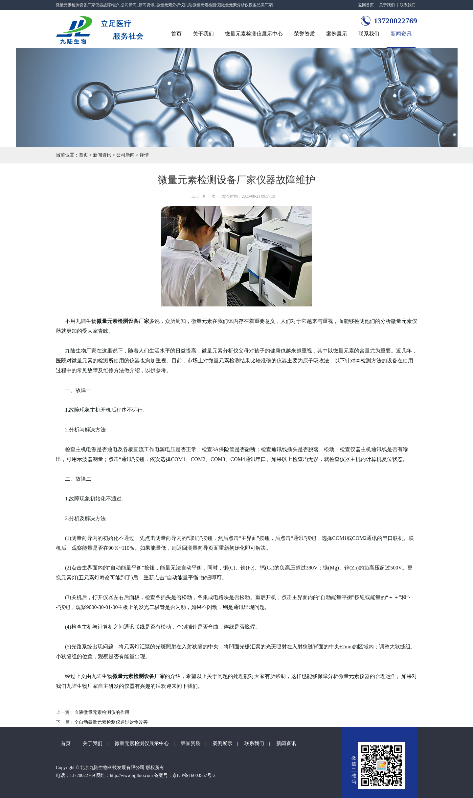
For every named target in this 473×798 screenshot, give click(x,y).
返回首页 (366, 5)
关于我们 (387, 5)
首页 (176, 33)
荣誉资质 (304, 33)
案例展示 (336, 33)
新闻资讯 (401, 33)
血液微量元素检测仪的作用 (101, 712)
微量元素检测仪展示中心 (254, 33)
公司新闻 (125, 155)
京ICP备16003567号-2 (193, 775)
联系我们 (408, 5)
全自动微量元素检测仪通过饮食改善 (111, 722)
